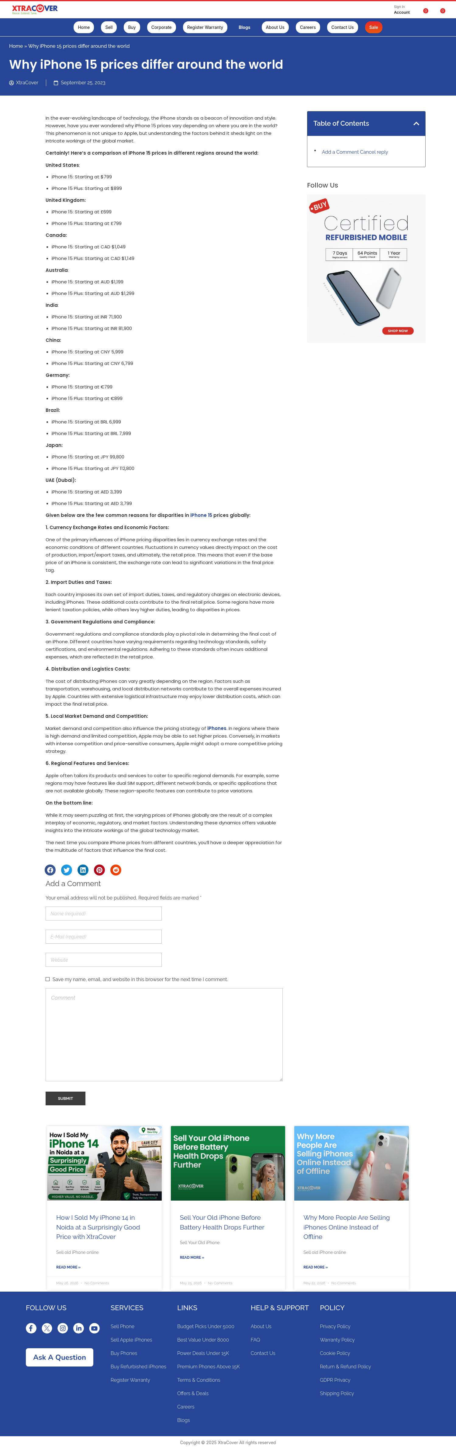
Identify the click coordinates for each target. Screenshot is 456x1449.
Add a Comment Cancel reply (355, 152)
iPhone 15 (201, 515)
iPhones (216, 728)
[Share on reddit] (115, 870)
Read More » (68, 1267)
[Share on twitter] (66, 870)
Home (16, 46)
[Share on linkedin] (83, 870)
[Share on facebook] (50, 870)
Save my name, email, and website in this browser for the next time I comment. (140, 979)
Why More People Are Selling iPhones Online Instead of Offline (346, 1227)
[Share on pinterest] (99, 870)
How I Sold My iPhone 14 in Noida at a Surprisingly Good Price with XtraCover (98, 1227)
